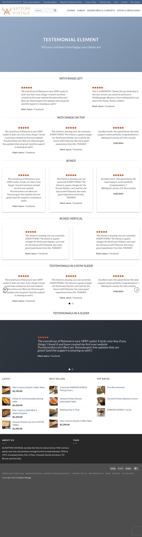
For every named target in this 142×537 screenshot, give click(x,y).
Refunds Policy (105, 2)
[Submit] (55, 10)
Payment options (50, 2)
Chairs (71, 10)
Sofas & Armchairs (128, 10)
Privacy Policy (90, 2)
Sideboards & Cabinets (101, 10)
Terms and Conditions (31, 2)
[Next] (136, 289)
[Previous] (5, 289)
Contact (124, 2)
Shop (116, 2)
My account (135, 2)
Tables (81, 10)
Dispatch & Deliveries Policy (71, 2)
